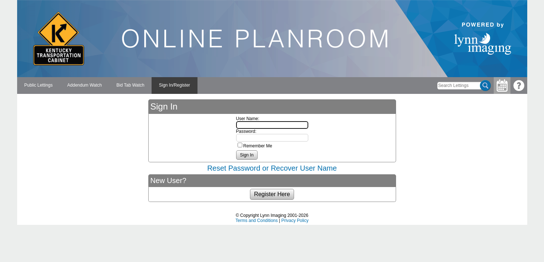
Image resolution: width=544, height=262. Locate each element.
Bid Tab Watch (131, 85)
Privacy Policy (295, 220)
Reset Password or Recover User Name (272, 168)
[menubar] (107, 85)
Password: (246, 131)
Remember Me (257, 145)
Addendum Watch (84, 85)
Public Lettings (38, 85)
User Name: (247, 118)
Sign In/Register (174, 85)
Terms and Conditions (256, 220)
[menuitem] (38, 85)
